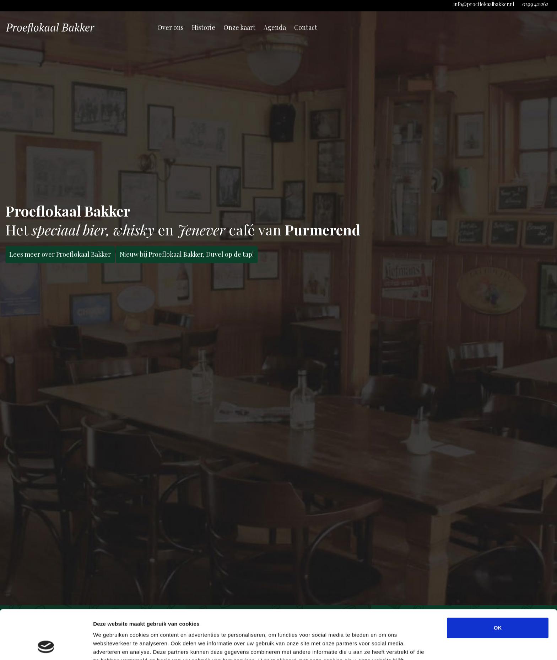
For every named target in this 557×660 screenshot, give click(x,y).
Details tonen (384, 646)
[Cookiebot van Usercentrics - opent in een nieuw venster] (46, 646)
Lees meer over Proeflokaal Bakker (60, 254)
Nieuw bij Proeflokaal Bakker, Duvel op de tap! (187, 254)
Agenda (275, 27)
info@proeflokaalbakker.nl (484, 4)
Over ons (170, 27)
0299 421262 (535, 4)
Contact (305, 27)
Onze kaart (239, 27)
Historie (203, 27)
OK (498, 582)
